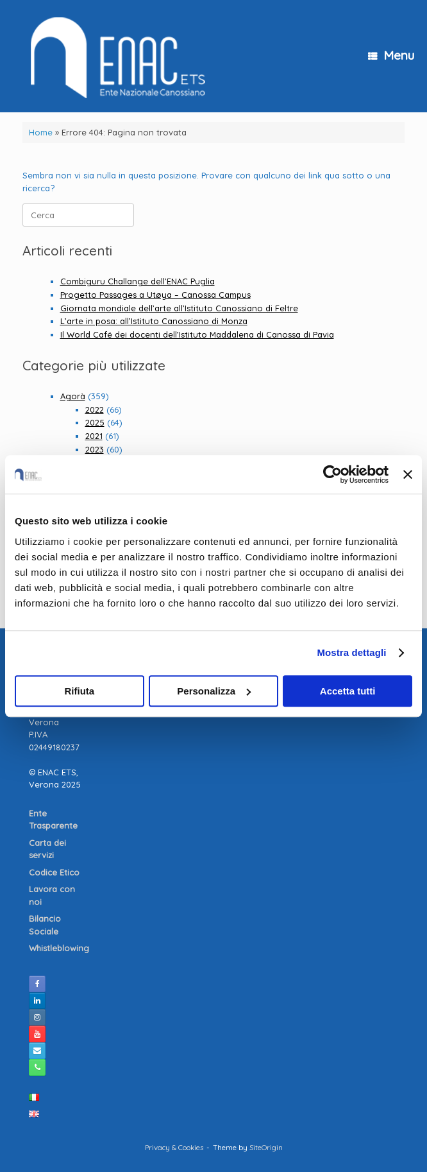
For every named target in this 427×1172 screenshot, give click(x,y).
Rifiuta (79, 690)
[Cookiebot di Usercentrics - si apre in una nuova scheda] (332, 474)
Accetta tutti (348, 690)
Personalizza (214, 690)
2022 (94, 409)
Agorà (72, 396)
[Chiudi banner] (407, 474)
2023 (94, 449)
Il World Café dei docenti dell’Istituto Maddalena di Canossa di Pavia (197, 334)
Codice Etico (55, 872)
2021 (94, 436)
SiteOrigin (266, 1147)
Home (41, 132)
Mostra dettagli (351, 652)
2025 (95, 422)
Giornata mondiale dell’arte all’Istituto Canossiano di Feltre (179, 308)
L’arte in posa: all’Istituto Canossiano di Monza (153, 321)
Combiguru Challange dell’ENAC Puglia (137, 281)
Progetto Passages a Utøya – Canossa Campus (155, 294)
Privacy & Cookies (174, 1147)
